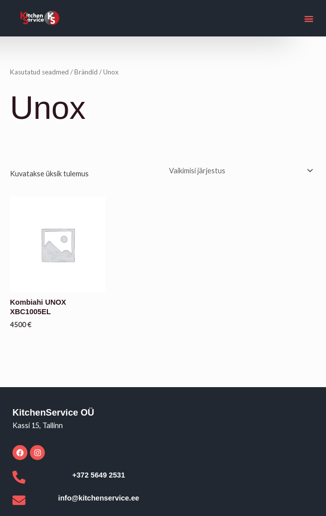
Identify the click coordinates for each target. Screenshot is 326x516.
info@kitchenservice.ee (99, 498)
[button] (309, 18)
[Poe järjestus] (239, 171)
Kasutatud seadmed (39, 72)
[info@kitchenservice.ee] (18, 500)
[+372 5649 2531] (18, 477)
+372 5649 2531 (98, 475)
